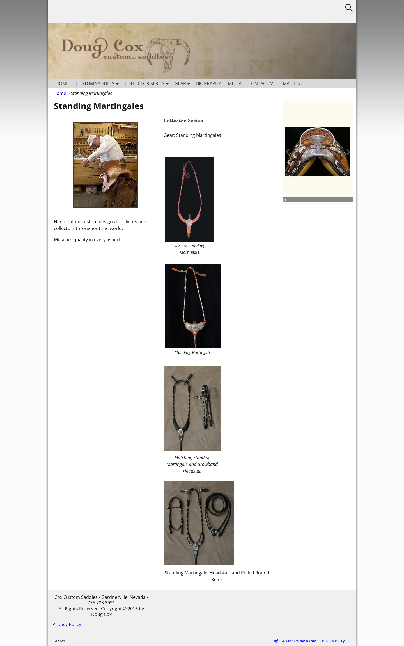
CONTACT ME (262, 83)
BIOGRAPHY (208, 83)
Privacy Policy (66, 624)
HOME (62, 83)
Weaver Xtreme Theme (298, 640)
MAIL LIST (292, 83)
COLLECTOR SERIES (148, 83)
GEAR (184, 83)
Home (59, 93)
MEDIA (235, 83)
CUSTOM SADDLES (98, 83)
